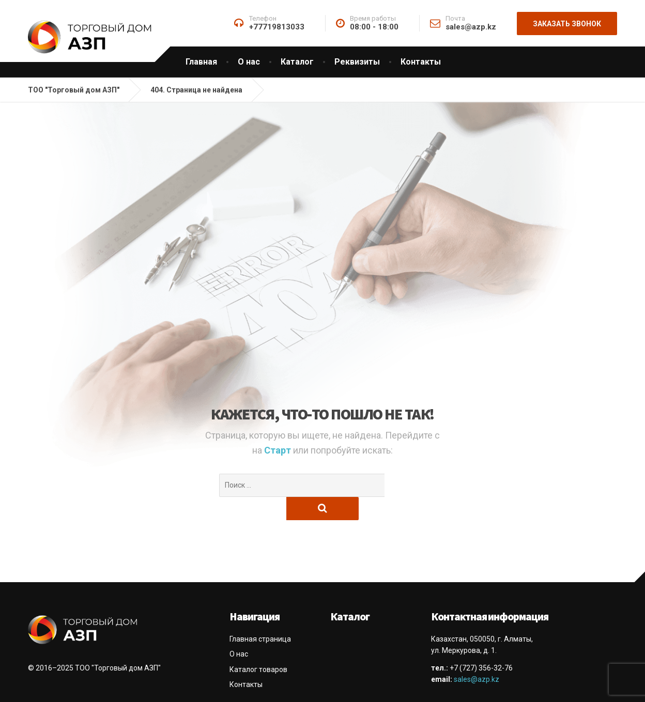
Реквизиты (357, 62)
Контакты (421, 62)
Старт (278, 450)
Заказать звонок (567, 24)
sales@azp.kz (476, 656)
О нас (249, 62)
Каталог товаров (258, 646)
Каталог (297, 62)
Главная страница (260, 616)
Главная (201, 62)
